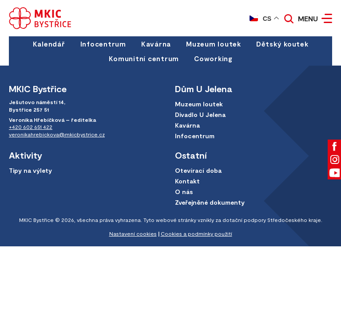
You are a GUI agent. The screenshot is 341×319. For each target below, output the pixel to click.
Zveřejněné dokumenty (210, 202)
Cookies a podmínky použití (196, 233)
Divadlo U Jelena (200, 114)
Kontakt (187, 181)
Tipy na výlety (30, 170)
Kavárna (156, 44)
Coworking (213, 58)
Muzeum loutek (213, 44)
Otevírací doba (198, 170)
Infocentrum (103, 44)
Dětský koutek (282, 44)
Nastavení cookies (133, 233)
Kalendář (49, 44)
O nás (184, 191)
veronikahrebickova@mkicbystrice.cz (57, 134)
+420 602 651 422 (30, 127)
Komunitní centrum (144, 58)
